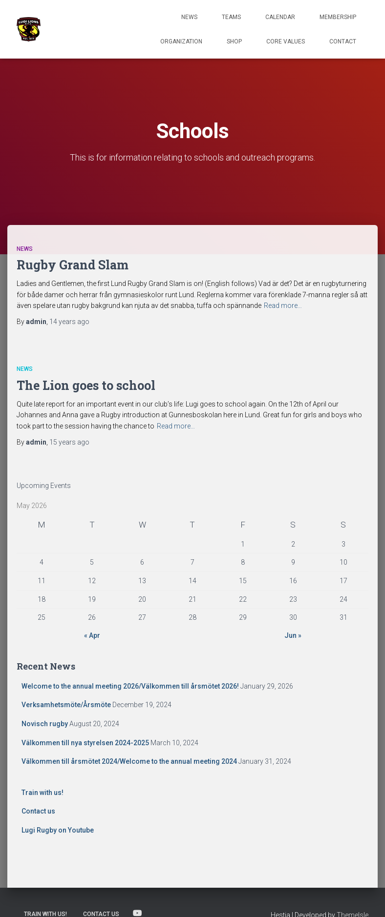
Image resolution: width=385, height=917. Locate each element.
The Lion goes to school (86, 385)
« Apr (92, 635)
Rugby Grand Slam (72, 265)
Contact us (38, 811)
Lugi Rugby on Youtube (57, 830)
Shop (234, 41)
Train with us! (42, 792)
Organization (181, 41)
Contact (342, 41)
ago (69, 322)
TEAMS (231, 17)
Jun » (292, 635)
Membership (338, 17)
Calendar (280, 17)
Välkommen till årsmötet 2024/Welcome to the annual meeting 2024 (129, 761)
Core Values (285, 41)
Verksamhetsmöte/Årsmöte (66, 705)
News (189, 17)
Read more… (283, 305)
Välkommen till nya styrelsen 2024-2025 (85, 743)
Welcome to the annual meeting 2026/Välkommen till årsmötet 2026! (130, 686)
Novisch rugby (44, 724)
